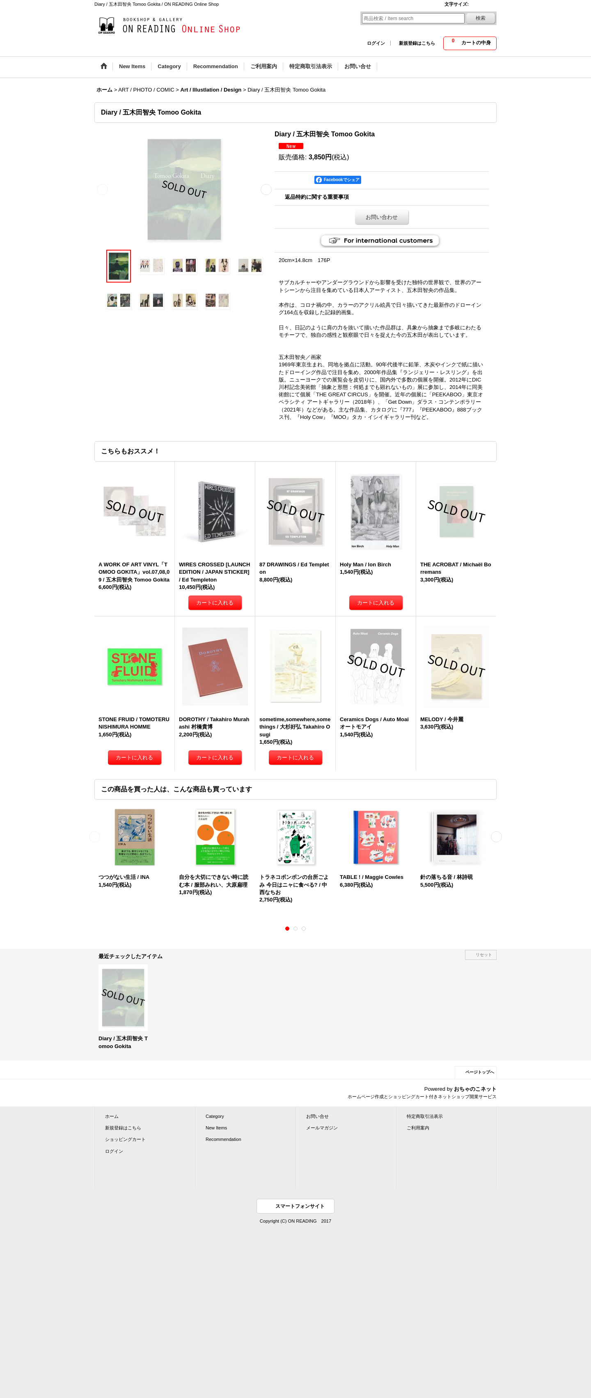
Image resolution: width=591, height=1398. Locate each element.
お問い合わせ (382, 217)
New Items (216, 1127)
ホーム (112, 1116)
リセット (484, 954)
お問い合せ (317, 1116)
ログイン (376, 43)
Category (215, 1116)
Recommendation (223, 1139)
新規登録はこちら (417, 43)
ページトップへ (479, 1072)
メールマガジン (322, 1127)
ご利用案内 (418, 1127)
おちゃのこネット (475, 1089)
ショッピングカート (125, 1139)
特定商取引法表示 (425, 1116)
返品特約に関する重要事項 (317, 197)
